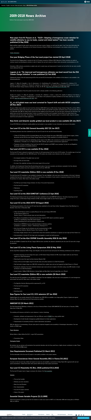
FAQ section (52, 415)
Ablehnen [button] (74, 417)
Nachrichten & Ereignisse (29, 415)
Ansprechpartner (41, 414)
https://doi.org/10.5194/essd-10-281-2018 (56, 86)
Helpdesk (48, 414)
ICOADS (50, 316)
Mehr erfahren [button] (52, 417)
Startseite (3, 5)
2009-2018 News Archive (31, 5)
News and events (18, 5)
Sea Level (12, 5)
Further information (14, 53)
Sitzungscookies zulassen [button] (83, 417)
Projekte (8, 5)
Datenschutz (70, 414)
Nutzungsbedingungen (62, 414)
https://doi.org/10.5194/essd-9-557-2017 (24, 98)
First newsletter (48, 371)
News (24, 5)
